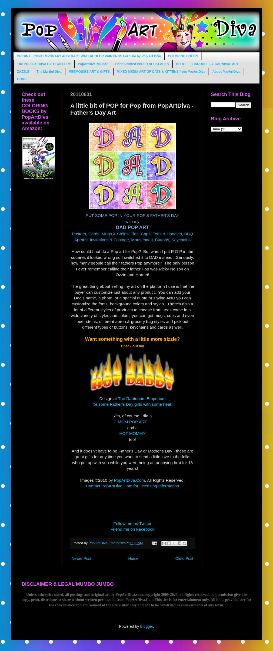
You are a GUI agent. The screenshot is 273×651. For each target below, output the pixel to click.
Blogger (146, 626)
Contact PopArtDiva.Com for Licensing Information (132, 486)
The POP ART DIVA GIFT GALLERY (44, 64)
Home (133, 558)
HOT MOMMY (132, 433)
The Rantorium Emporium (141, 398)
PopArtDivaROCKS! (93, 64)
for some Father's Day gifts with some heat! (132, 404)
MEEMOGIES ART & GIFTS (89, 72)
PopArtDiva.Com (129, 480)
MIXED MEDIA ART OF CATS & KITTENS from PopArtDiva (161, 72)
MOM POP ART (132, 421)
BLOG (180, 64)
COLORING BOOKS (183, 56)
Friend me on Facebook (133, 529)
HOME (22, 79)
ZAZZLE (23, 72)
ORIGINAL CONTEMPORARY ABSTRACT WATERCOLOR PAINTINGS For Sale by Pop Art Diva (89, 56)
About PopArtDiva (226, 72)
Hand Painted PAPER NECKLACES (142, 64)
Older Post (184, 558)
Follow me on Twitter (133, 523)
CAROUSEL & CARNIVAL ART (215, 64)
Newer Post (81, 558)
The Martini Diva (49, 72)
